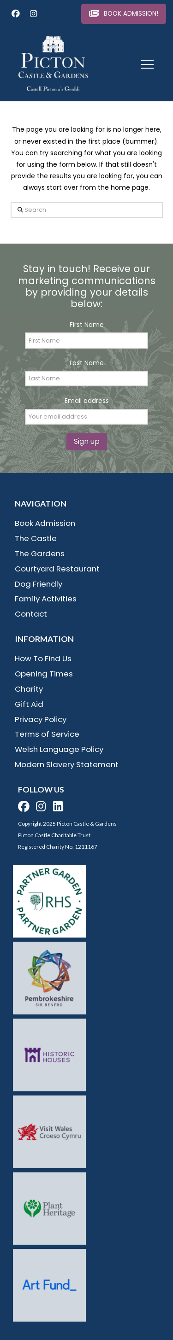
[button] (147, 64)
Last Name (87, 362)
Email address (87, 400)
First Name (87, 324)
